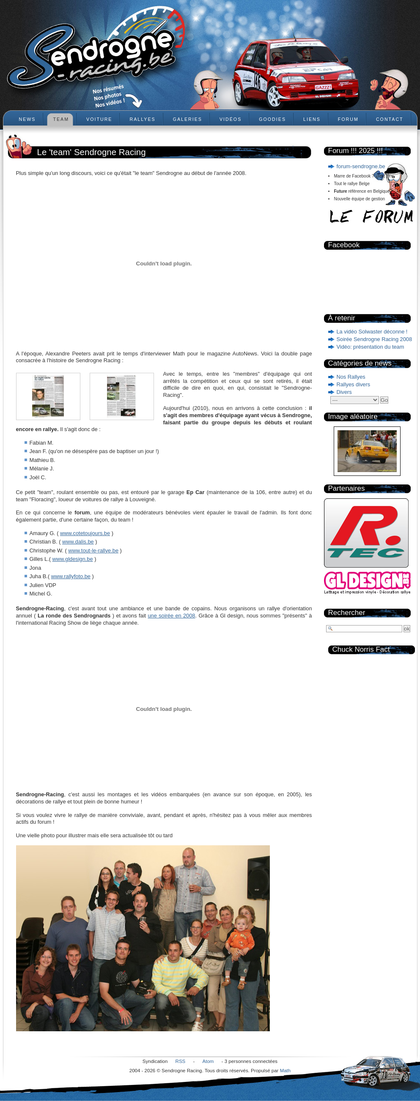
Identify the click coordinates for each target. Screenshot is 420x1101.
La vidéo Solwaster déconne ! (372, 331)
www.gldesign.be (72, 559)
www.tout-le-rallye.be (93, 550)
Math (285, 1070)
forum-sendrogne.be (361, 166)
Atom (208, 1061)
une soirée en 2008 (171, 615)
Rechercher (346, 613)
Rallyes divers (354, 384)
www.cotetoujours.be (85, 533)
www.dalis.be (78, 541)
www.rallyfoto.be (71, 576)
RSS (181, 1061)
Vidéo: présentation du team (370, 347)
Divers (344, 392)
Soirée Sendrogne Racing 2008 (374, 339)
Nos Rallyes (351, 377)
